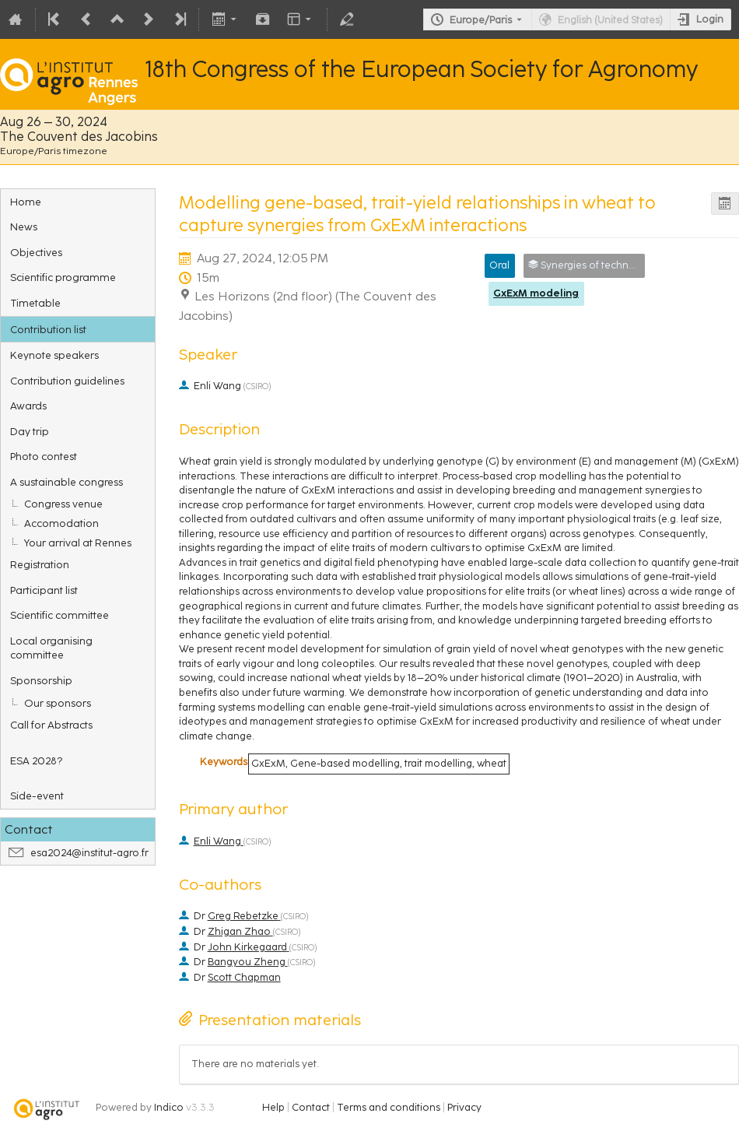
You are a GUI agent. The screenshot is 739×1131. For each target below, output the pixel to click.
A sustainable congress (66, 482)
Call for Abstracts (51, 724)
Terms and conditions (388, 1107)
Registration (39, 564)
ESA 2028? (36, 760)
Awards (28, 405)
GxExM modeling (536, 293)
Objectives (36, 252)
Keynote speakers (54, 355)
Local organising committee (51, 648)
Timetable (35, 303)
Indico (169, 1107)
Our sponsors (57, 703)
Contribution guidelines (67, 380)
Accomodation (61, 523)
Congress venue (63, 503)
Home (25, 201)
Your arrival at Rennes (77, 542)
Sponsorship (41, 680)
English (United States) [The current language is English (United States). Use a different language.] (610, 20)
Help (273, 1107)
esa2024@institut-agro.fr (89, 853)
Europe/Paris (481, 20)
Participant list (44, 590)
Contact (311, 1107)
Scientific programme (63, 277)
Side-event (37, 795)
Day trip (29, 431)
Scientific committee (59, 615)
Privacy (464, 1107)
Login (709, 19)
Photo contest (43, 456)
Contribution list (48, 329)
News (23, 226)
